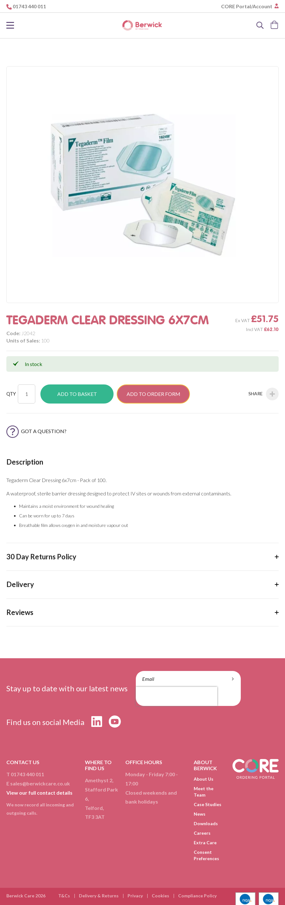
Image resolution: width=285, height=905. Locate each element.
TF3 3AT (95, 817)
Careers (202, 833)
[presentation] (176, 696)
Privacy (135, 895)
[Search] (260, 25)
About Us (203, 779)
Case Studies (207, 804)
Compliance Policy (197, 895)
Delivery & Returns (99, 895)
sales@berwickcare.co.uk (40, 783)
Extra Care (205, 842)
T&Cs (64, 895)
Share (263, 394)
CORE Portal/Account (247, 6)
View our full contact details (39, 793)
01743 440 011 (29, 6)
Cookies (160, 895)
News (199, 814)
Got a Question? (36, 431)
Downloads (206, 823)
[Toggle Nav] (10, 25)
